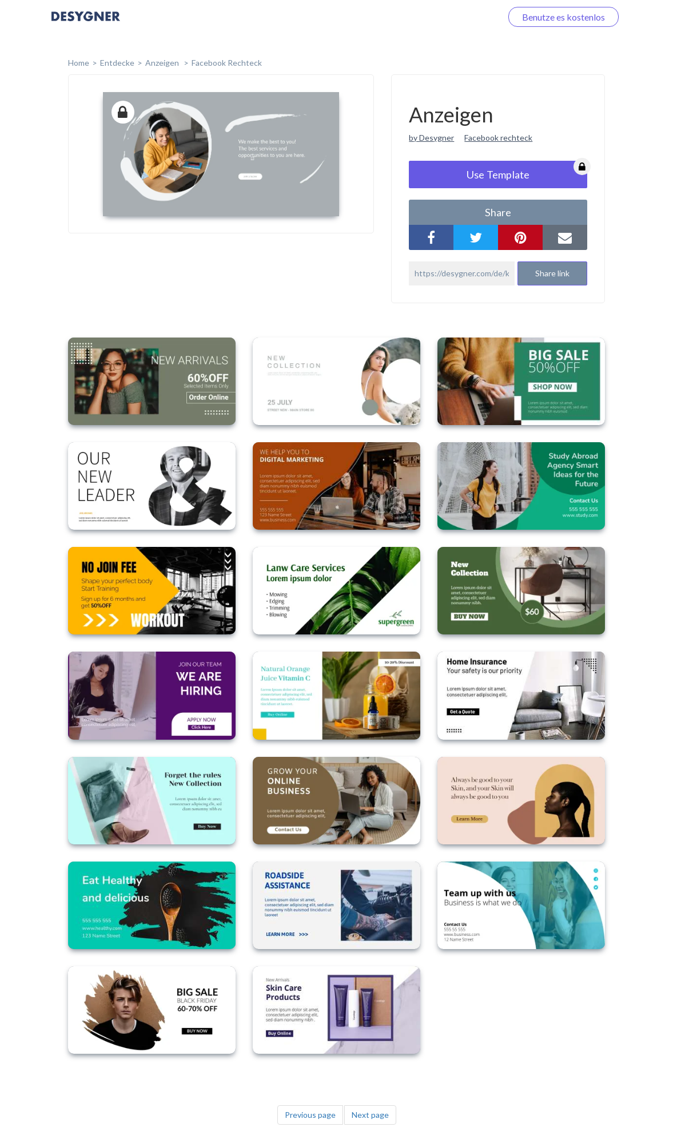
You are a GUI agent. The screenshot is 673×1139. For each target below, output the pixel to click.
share (498, 212)
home (78, 63)
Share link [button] (552, 273)
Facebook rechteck (498, 137)
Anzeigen (163, 63)
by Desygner (431, 137)
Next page (370, 1115)
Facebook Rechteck (227, 63)
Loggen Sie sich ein (451, 17)
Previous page (310, 1115)
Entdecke (117, 63)
